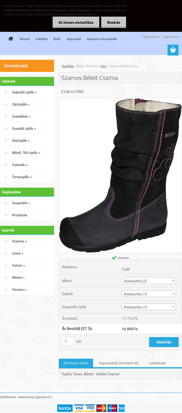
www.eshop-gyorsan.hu (34, 396)
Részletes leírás (76, 363)
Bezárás (113, 22)
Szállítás (42, 38)
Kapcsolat (74, 38)
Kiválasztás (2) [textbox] (135, 281)
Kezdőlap (68, 66)
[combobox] (149, 280)
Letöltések (157, 363)
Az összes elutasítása (76, 22)
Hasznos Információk (102, 38)
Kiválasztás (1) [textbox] (135, 294)
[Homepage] (11, 38)
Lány (103, 66)
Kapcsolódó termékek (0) (118, 363)
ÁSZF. (57, 38)
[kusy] (68, 341)
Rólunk (25, 38)
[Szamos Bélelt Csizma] (120, 100)
